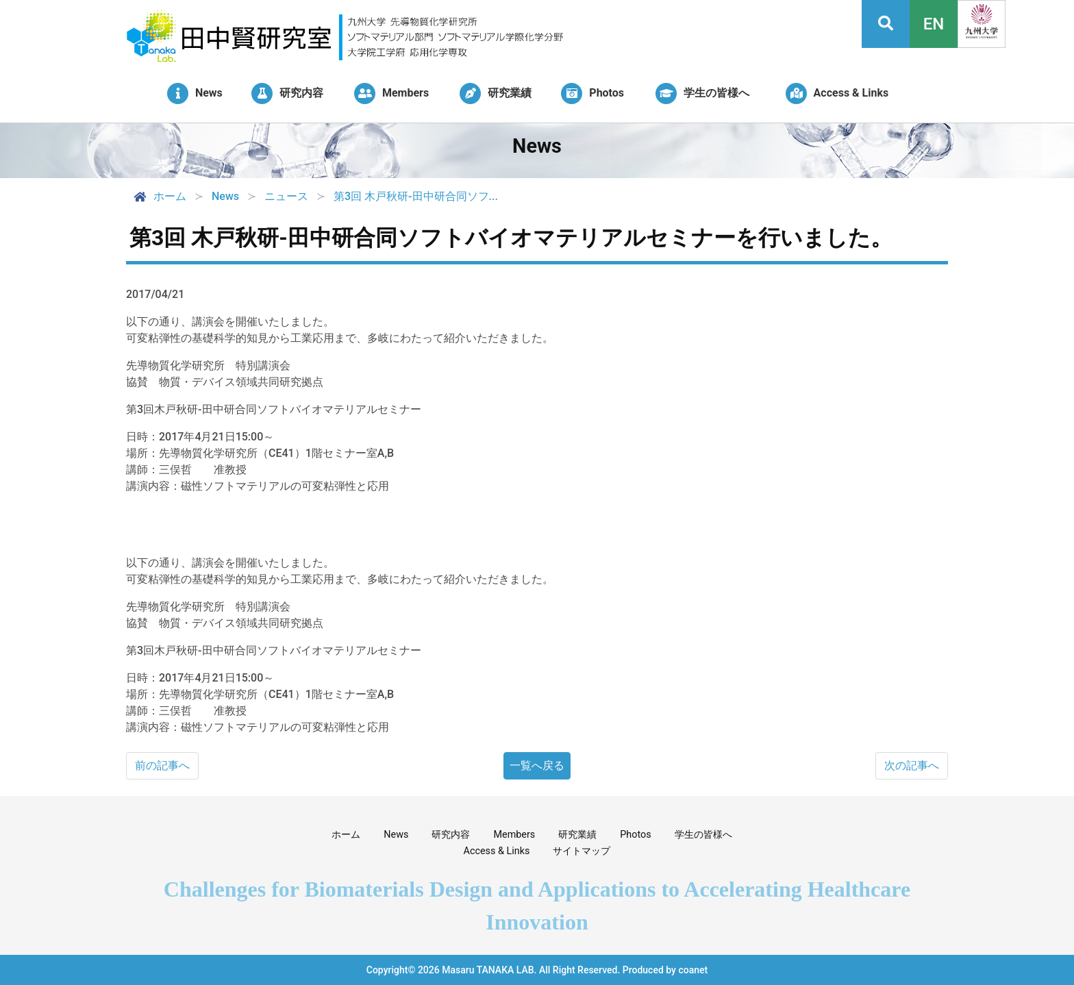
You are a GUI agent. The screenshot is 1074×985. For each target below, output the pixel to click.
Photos (635, 834)
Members (514, 834)
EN (934, 24)
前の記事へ (162, 765)
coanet (693, 969)
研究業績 (577, 834)
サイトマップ (581, 851)
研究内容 (451, 834)
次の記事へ (911, 765)
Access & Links (497, 851)
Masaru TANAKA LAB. (489, 969)
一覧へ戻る (537, 765)
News (396, 834)
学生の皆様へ (703, 834)
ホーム (159, 196)
